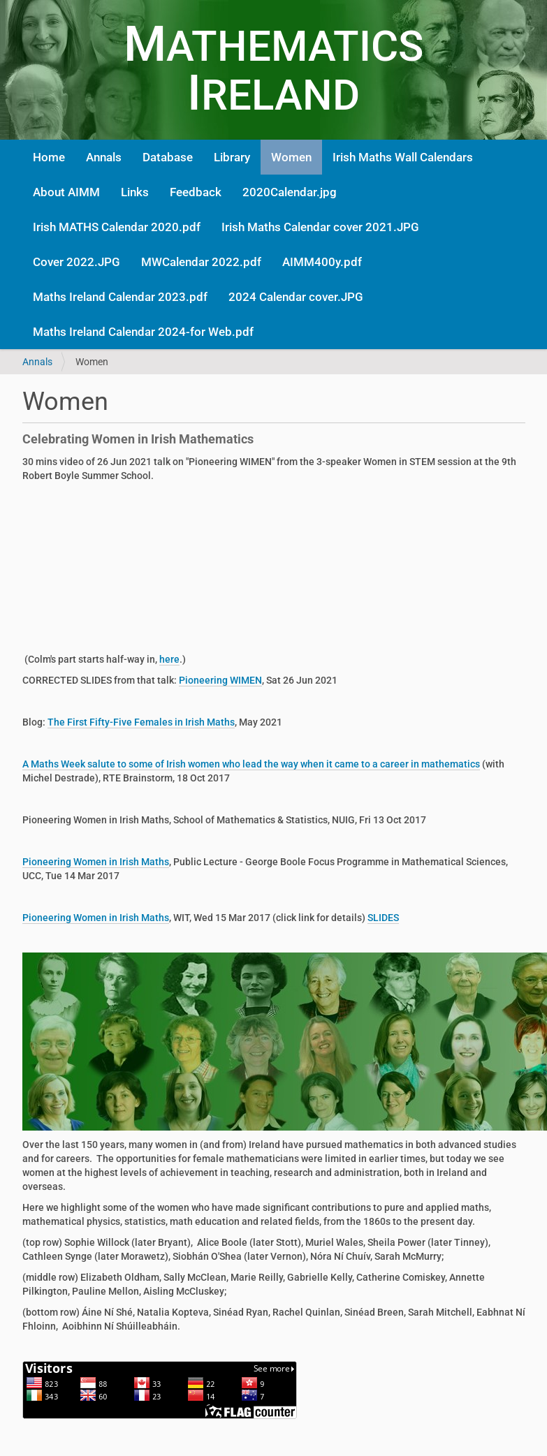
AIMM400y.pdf (322, 262)
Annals (104, 157)
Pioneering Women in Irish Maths (95, 861)
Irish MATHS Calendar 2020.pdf (116, 227)
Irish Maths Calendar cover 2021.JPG (320, 227)
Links (135, 192)
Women (291, 157)
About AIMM (66, 192)
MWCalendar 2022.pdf (201, 262)
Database (168, 157)
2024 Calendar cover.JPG (295, 297)
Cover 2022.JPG (76, 262)
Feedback (195, 192)
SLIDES (383, 917)
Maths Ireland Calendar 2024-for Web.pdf (143, 332)
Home (49, 157)
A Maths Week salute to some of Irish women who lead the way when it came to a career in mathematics (251, 764)
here (169, 659)
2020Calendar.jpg (289, 192)
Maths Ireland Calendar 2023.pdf (120, 297)
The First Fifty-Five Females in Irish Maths (141, 722)
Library (232, 157)
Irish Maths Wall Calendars (403, 157)
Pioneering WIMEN (220, 680)
